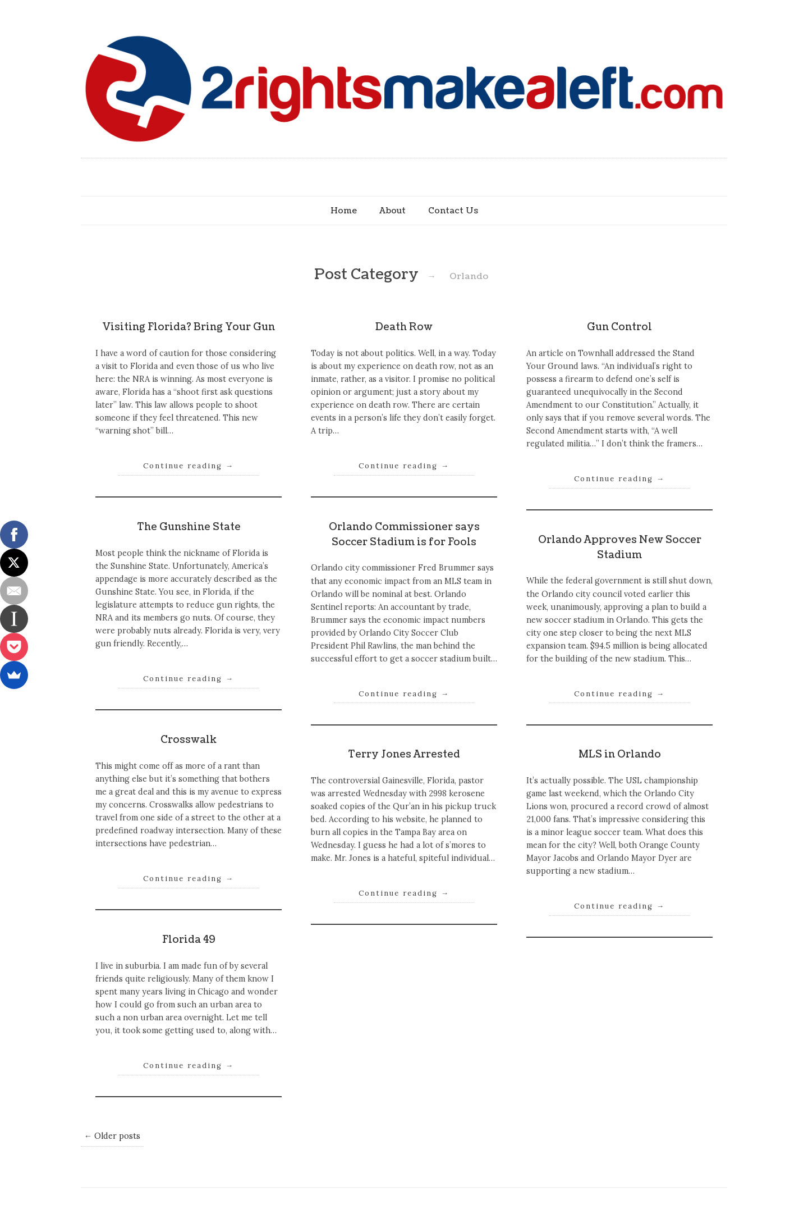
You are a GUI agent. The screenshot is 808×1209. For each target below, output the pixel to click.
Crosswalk (188, 740)
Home (343, 210)
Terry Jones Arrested (404, 754)
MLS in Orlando (620, 754)
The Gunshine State (189, 527)
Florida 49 (188, 940)
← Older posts (112, 1136)
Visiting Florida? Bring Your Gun (188, 327)
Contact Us (453, 210)
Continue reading (188, 466)
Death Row (404, 327)
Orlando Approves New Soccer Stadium (619, 547)
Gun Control (619, 327)
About (392, 210)
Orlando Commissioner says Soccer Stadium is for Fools (404, 534)
